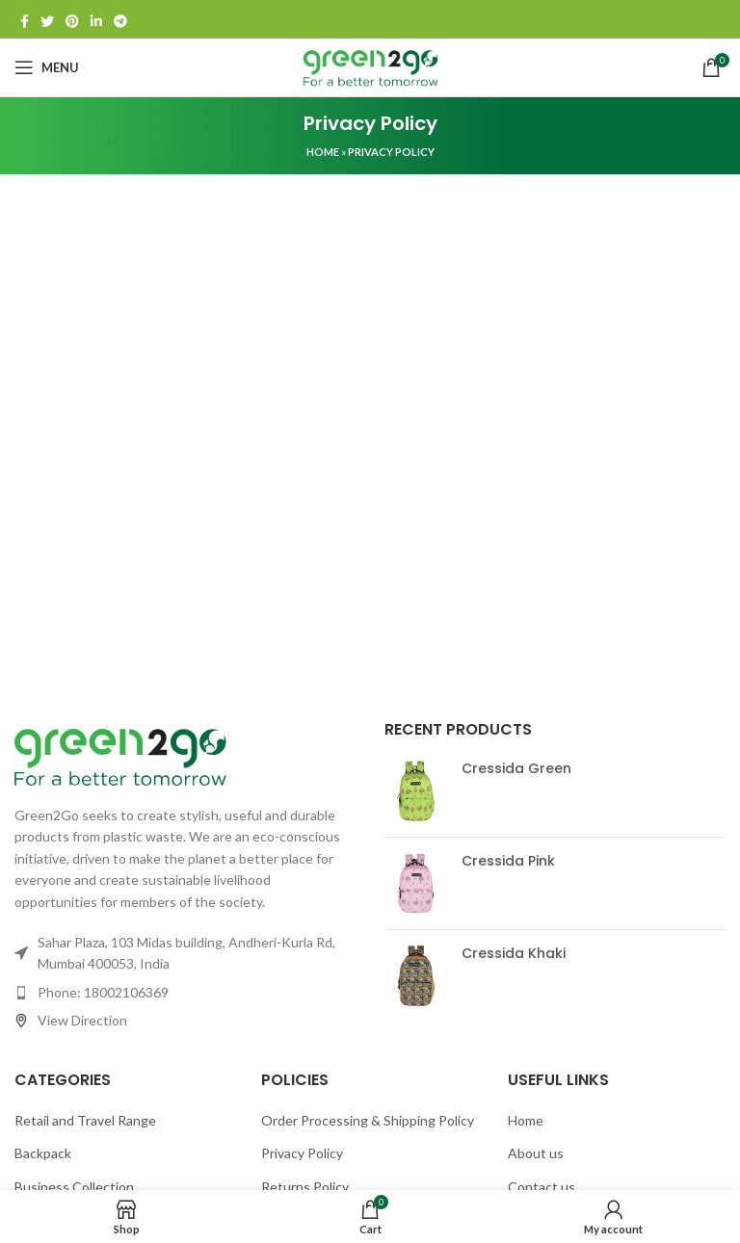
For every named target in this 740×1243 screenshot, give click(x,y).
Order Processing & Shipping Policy (367, 1120)
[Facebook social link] (24, 19)
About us (536, 1153)
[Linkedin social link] (96, 19)
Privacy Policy (302, 1153)
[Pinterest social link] (72, 19)
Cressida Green (516, 769)
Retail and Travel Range (85, 1120)
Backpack (42, 1153)
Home (322, 151)
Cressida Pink (508, 861)
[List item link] (185, 992)
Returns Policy (305, 1186)
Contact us (541, 1186)
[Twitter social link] (47, 19)
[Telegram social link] (120, 19)
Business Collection (74, 1186)
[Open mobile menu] (47, 67)
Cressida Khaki (514, 954)
